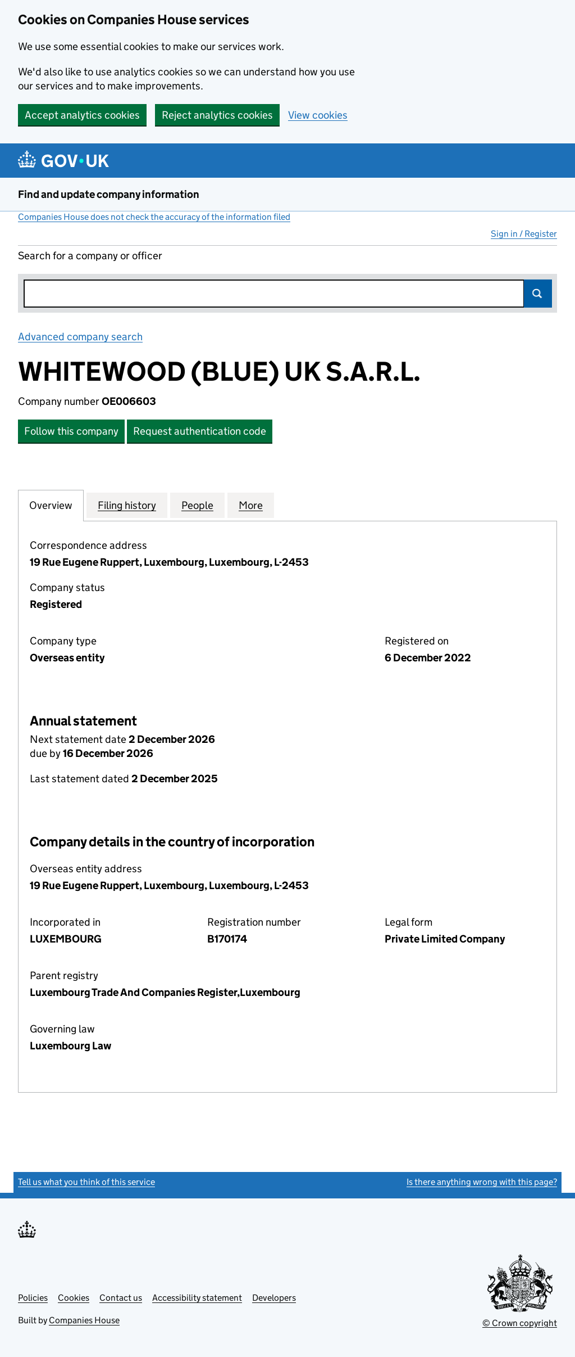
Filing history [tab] (127, 505)
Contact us (120, 1297)
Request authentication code (199, 431)
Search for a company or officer (90, 255)
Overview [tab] (50, 505)
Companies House (84, 1320)
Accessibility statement (197, 1297)
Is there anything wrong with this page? (482, 1181)
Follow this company (71, 431)
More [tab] (251, 505)
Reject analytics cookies (217, 115)
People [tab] (197, 505)
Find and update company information (108, 194)
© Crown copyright (519, 1323)
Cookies (73, 1297)
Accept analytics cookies (82, 115)
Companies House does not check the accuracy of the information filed (154, 216)
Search (538, 293)
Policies (33, 1297)
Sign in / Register (524, 233)
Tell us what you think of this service (86, 1181)
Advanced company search (80, 336)
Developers (274, 1297)
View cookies (318, 115)
